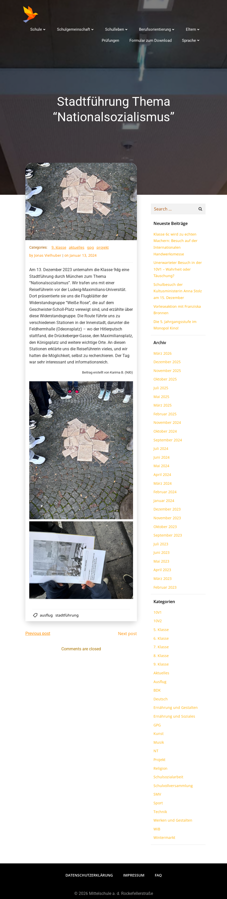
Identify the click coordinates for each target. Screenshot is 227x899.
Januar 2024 (162, 502)
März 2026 (161, 354)
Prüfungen (111, 39)
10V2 (156, 622)
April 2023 (161, 571)
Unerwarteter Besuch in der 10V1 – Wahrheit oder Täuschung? (176, 271)
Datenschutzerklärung (89, 875)
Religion (159, 769)
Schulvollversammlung (172, 787)
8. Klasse (160, 657)
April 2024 (161, 476)
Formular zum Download (151, 39)
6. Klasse (160, 639)
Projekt (103, 248)
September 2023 (166, 536)
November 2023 (166, 519)
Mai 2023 (160, 562)
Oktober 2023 (164, 527)
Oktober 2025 (164, 380)
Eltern (194, 28)
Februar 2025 (163, 415)
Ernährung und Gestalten (174, 709)
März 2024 (161, 484)
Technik (159, 813)
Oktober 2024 (164, 432)
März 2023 (161, 580)
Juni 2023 (160, 554)
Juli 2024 (159, 450)
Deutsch (159, 700)
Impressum (133, 875)
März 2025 (161, 406)
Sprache (192, 39)
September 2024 (166, 441)
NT (154, 752)
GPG (90, 248)
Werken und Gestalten (171, 821)
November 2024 (166, 424)
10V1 (156, 613)
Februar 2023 (163, 588)
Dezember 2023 (166, 510)
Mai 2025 (160, 397)
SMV (156, 795)
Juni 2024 (160, 458)
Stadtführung (68, 615)
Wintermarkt (163, 839)
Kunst (157, 735)
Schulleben (118, 28)
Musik (157, 743)
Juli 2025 (159, 389)
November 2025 (166, 372)
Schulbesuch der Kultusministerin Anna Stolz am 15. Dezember (176, 293)
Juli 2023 (159, 545)
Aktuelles (77, 248)
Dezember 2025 (166, 363)
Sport (157, 804)
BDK (156, 691)
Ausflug (47, 615)
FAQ (158, 875)
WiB (155, 830)
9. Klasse (59, 248)
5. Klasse (160, 631)
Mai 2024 (160, 467)
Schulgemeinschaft (77, 28)
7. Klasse (160, 648)
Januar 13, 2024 (83, 256)
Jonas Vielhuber (48, 256)
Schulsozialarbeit (167, 778)
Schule (39, 28)
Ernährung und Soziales (173, 717)
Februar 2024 (163, 493)
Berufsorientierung (158, 28)
